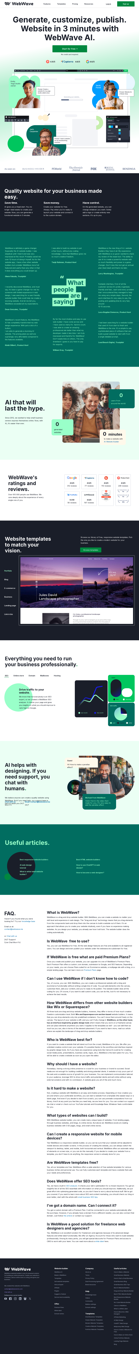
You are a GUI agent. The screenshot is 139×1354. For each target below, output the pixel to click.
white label (99, 1241)
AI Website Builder (111, 442)
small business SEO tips (88, 1197)
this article (68, 1216)
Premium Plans (90, 970)
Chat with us (12, 936)
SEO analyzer (71, 1186)
